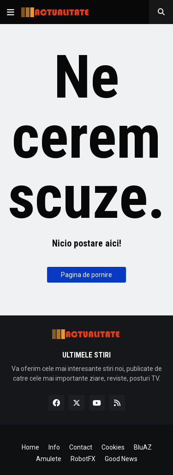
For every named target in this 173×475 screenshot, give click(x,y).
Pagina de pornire (86, 274)
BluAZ (143, 447)
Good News (121, 459)
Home (30, 447)
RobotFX (83, 459)
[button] (10, 12)
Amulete (48, 459)
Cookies (113, 447)
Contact (80, 447)
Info (54, 447)
